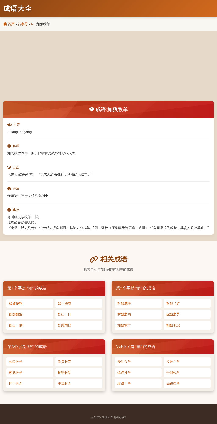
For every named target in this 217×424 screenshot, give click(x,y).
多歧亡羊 (173, 362)
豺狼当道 (173, 303)
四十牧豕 (15, 383)
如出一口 (64, 314)
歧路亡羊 (124, 383)
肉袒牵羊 (173, 383)
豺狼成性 (124, 303)
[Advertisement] (108, 69)
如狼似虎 (173, 325)
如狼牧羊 (124, 325)
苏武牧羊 (15, 373)
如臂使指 (15, 303)
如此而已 (64, 325)
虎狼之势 (173, 314)
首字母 (23, 24)
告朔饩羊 (173, 373)
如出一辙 (15, 325)
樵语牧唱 (64, 373)
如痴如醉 (15, 314)
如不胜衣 (64, 303)
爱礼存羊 (124, 362)
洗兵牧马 (64, 362)
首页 (9, 24)
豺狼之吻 (124, 314)
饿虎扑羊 (124, 373)
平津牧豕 (64, 383)
